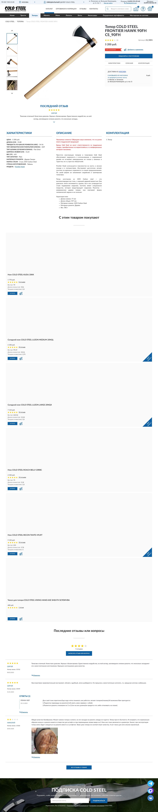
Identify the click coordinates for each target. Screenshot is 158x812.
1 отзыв (21, 607)
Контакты (93, 9)
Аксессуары (92, 15)
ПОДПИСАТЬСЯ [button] (99, 800)
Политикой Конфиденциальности (77, 805)
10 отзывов (22, 477)
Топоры (35, 15)
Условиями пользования (96, 805)
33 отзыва (22, 347)
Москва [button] (122, 72)
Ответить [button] (36, 675)
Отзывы (83, 9)
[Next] (12, 93)
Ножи (12, 15)
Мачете (47, 15)
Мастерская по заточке (139, 15)
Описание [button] (129, 63)
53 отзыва (22, 542)
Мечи (58, 15)
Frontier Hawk (20, 167)
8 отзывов (22, 282)
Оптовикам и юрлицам (66, 9)
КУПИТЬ (12, 293)
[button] (130, 3)
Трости (23, 15)
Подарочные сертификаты (113, 15)
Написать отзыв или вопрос (79, 653)
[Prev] (12, 30)
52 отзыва (22, 412)
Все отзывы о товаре (79, 767)
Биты (80, 15)
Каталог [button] (49, 9)
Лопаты (69, 15)
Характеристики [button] (114, 63)
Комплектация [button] (143, 63)
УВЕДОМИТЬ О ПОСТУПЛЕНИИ (128, 56)
